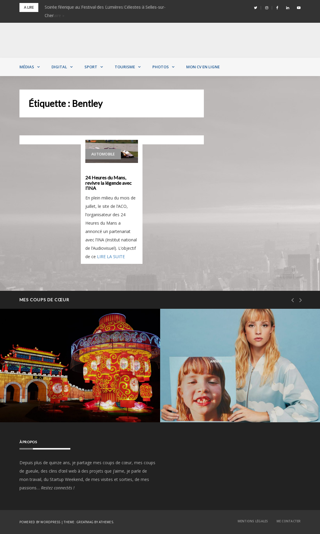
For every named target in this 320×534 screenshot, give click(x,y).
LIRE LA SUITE (111, 256)
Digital (59, 66)
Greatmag (84, 522)
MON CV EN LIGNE (203, 66)
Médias (26, 66)
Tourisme (125, 66)
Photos (160, 66)
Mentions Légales (253, 521)
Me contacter (289, 521)
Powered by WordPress (39, 522)
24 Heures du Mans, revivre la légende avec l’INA (108, 183)
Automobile (103, 154)
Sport (90, 66)
